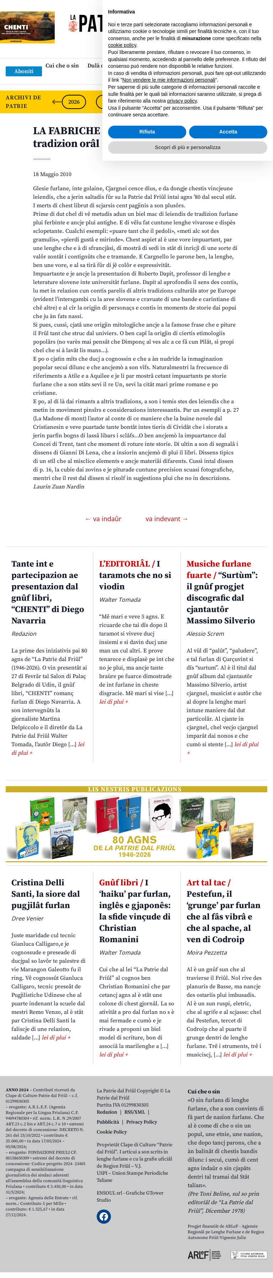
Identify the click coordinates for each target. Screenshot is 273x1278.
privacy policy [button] (182, 1218)
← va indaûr (104, 518)
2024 (142, 101)
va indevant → (167, 518)
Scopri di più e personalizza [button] (187, 1264)
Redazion (107, 1112)
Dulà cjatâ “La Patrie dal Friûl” (126, 65)
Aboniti (23, 71)
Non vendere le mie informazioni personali (168, 1197)
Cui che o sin (62, 65)
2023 (176, 101)
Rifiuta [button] (147, 1249)
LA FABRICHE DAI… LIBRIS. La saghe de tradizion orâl (131, 137)
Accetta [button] (228, 1249)
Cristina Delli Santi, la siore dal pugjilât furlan (45, 894)
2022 (210, 101)
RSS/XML (134, 1112)
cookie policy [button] (122, 1162)
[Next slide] (261, 102)
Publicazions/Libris (199, 65)
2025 (108, 101)
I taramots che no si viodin (135, 575)
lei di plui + (113, 701)
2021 (244, 101)
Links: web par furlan (135, 77)
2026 (74, 101)
